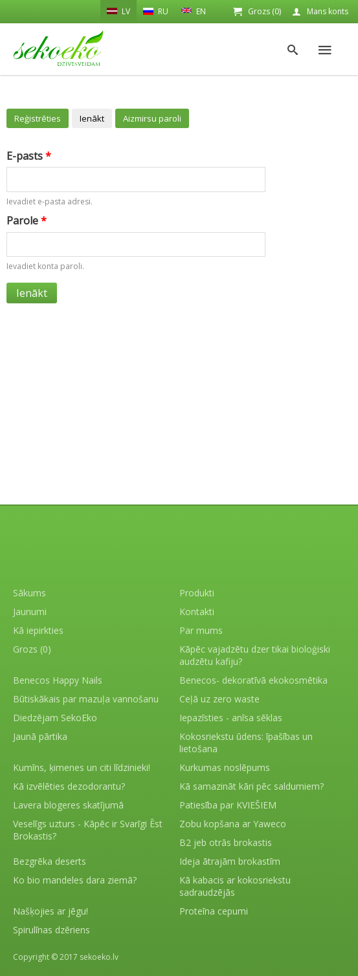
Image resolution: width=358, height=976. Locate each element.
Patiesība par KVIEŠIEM (227, 805)
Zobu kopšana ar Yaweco (232, 824)
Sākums (29, 593)
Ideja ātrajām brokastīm (229, 861)
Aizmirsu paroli (152, 118)
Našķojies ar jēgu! (50, 911)
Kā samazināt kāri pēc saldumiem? (251, 786)
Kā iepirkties (38, 630)
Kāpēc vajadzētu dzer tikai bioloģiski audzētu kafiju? (254, 655)
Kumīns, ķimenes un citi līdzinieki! (81, 767)
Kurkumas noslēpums (224, 767)
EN (193, 10)
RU (155, 11)
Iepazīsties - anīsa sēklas (230, 717)
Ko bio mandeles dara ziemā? (75, 880)
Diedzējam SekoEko (55, 717)
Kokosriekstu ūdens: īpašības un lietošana (246, 742)
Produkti (196, 593)
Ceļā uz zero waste (219, 699)
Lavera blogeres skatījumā (68, 805)
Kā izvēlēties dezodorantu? (69, 786)
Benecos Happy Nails (57, 680)
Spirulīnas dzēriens (51, 930)
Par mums (201, 630)
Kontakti (196, 611)
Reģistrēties (37, 118)
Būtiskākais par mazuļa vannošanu (86, 699)
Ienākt (92, 118)
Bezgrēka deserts (49, 861)
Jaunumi (30, 611)
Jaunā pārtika (40, 736)
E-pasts (28, 156)
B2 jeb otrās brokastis (225, 842)
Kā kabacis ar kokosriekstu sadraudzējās (235, 886)
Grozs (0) (264, 11)
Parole (26, 220)
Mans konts (327, 11)
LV (118, 11)
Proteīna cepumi (213, 911)
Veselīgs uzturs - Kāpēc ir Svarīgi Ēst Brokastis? (87, 830)
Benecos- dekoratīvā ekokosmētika (253, 680)
